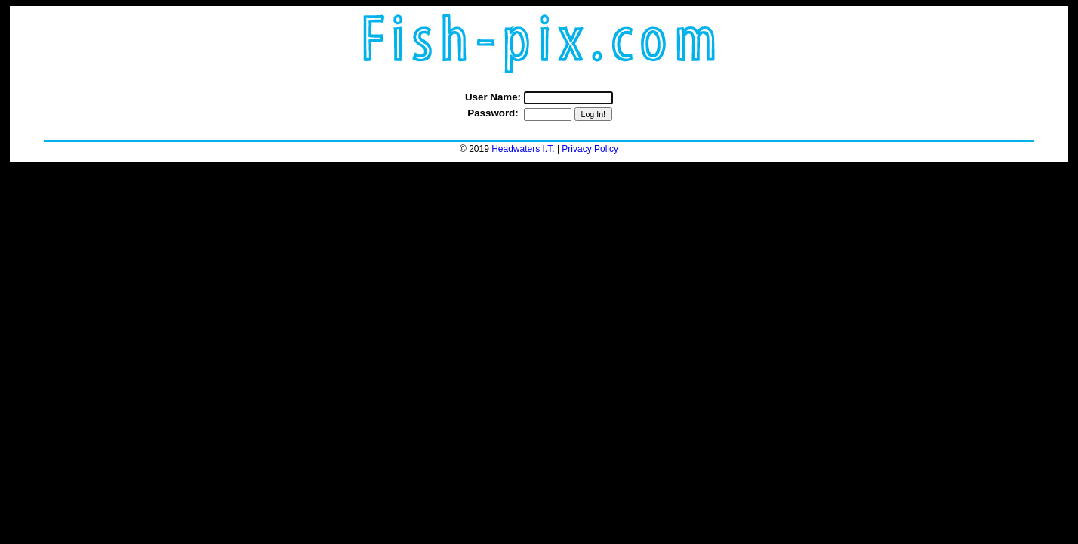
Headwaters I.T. (522, 149)
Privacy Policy (590, 149)
